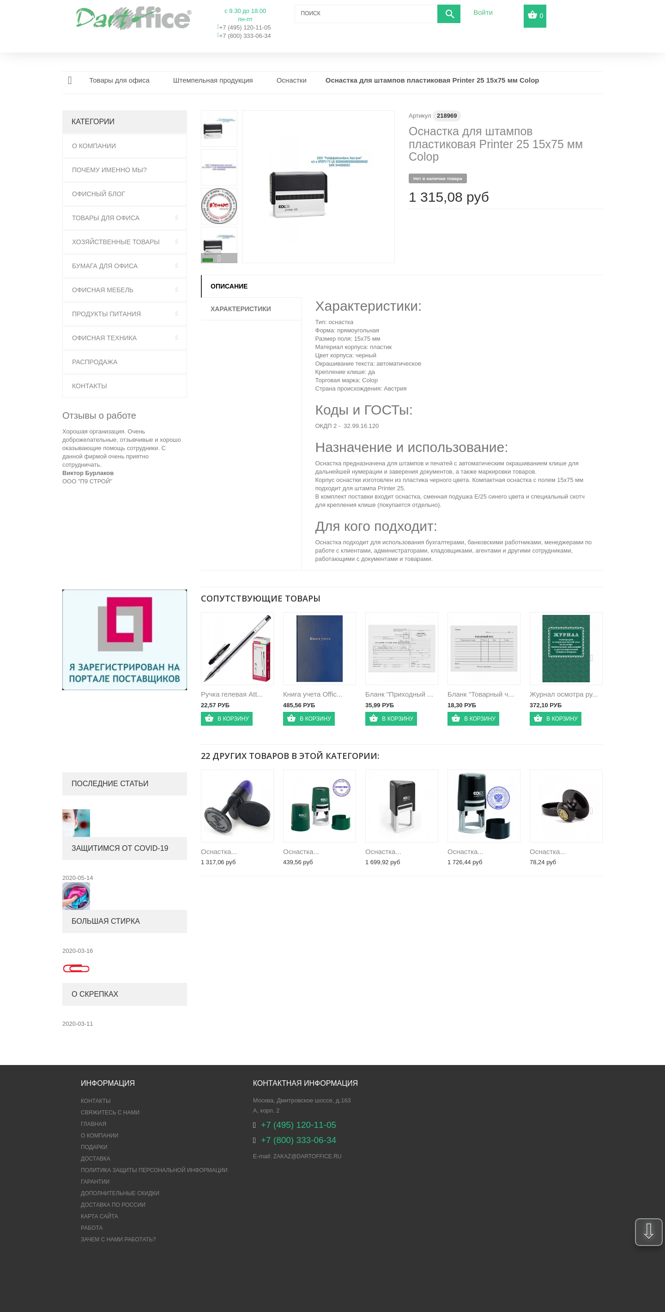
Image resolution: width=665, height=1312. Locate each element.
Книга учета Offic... (313, 694)
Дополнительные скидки (120, 1193)
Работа (92, 1228)
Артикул (420, 115)
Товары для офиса (105, 218)
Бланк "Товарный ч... (480, 694)
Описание (229, 286)
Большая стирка (106, 921)
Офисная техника (104, 338)
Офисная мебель (102, 290)
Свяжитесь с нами (110, 1112)
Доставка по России (113, 1205)
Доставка (95, 1159)
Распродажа (94, 362)
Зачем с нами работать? (118, 1239)
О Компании (94, 146)
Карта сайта (99, 1216)
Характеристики (241, 309)
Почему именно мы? (109, 170)
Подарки (94, 1147)
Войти (483, 12)
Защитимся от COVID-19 (120, 848)
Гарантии (95, 1182)
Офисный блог (98, 194)
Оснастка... (219, 851)
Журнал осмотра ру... (564, 694)
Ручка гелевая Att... (232, 694)
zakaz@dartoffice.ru (307, 1156)
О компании (99, 1135)
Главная (93, 1124)
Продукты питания (106, 314)
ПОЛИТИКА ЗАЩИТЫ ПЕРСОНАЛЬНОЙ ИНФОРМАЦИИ (154, 1170)
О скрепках (95, 994)
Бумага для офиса (105, 266)
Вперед (219, 258)
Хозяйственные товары (116, 242)
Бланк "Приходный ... (399, 694)
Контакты (89, 386)
